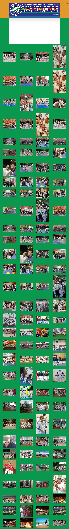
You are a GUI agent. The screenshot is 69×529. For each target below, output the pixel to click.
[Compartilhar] (56, 14)
